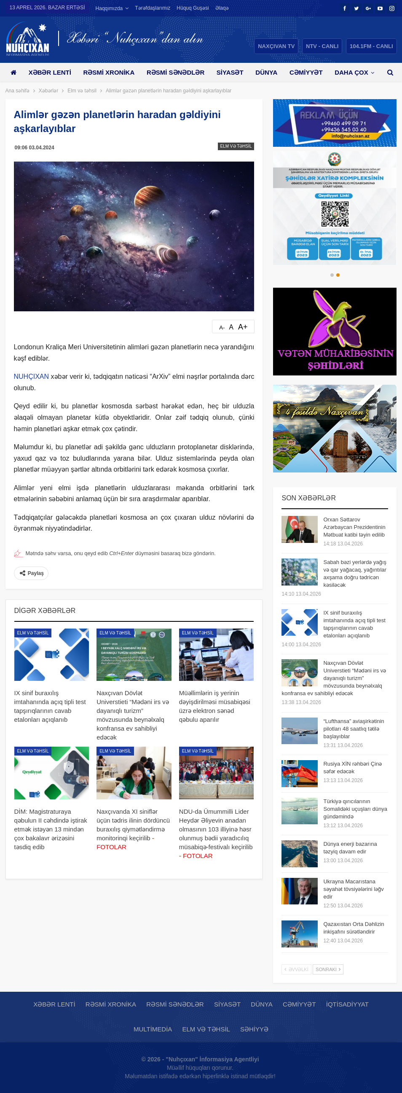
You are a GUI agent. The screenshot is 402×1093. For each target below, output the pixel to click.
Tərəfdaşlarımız (152, 8)
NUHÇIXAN (31, 376)
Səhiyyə (254, 1029)
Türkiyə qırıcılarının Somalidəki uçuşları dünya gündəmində (355, 809)
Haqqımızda (109, 8)
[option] (335, 208)
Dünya (266, 72)
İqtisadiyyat (347, 1004)
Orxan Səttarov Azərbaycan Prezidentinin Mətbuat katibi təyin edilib (354, 527)
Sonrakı (328, 969)
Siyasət (230, 72)
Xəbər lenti (50, 72)
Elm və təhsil (236, 146)
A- (222, 327)
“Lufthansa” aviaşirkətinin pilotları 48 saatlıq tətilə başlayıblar (353, 728)
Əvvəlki (296, 969)
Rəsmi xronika (108, 72)
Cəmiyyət (306, 72)
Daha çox (351, 72)
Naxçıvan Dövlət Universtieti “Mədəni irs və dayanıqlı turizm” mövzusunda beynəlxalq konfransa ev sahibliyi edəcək (333, 678)
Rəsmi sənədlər (175, 72)
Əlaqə (222, 8)
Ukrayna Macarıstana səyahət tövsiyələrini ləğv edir (353, 889)
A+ (243, 327)
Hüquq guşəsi (193, 8)
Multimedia (153, 1029)
